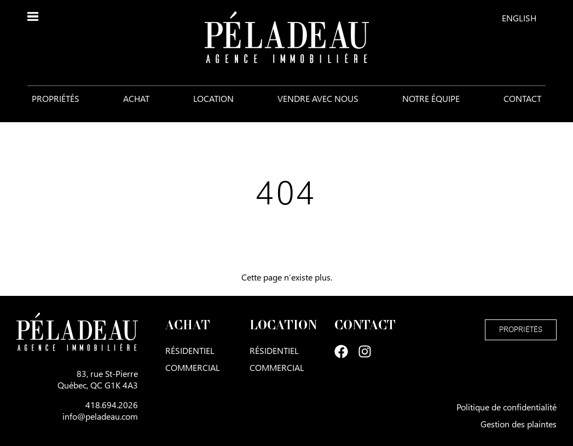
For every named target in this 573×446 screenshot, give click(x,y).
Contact (522, 98)
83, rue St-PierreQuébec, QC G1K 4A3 (97, 379)
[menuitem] (519, 17)
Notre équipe (431, 98)
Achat (136, 98)
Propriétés (55, 98)
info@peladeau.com (100, 416)
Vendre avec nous (317, 98)
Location (213, 98)
